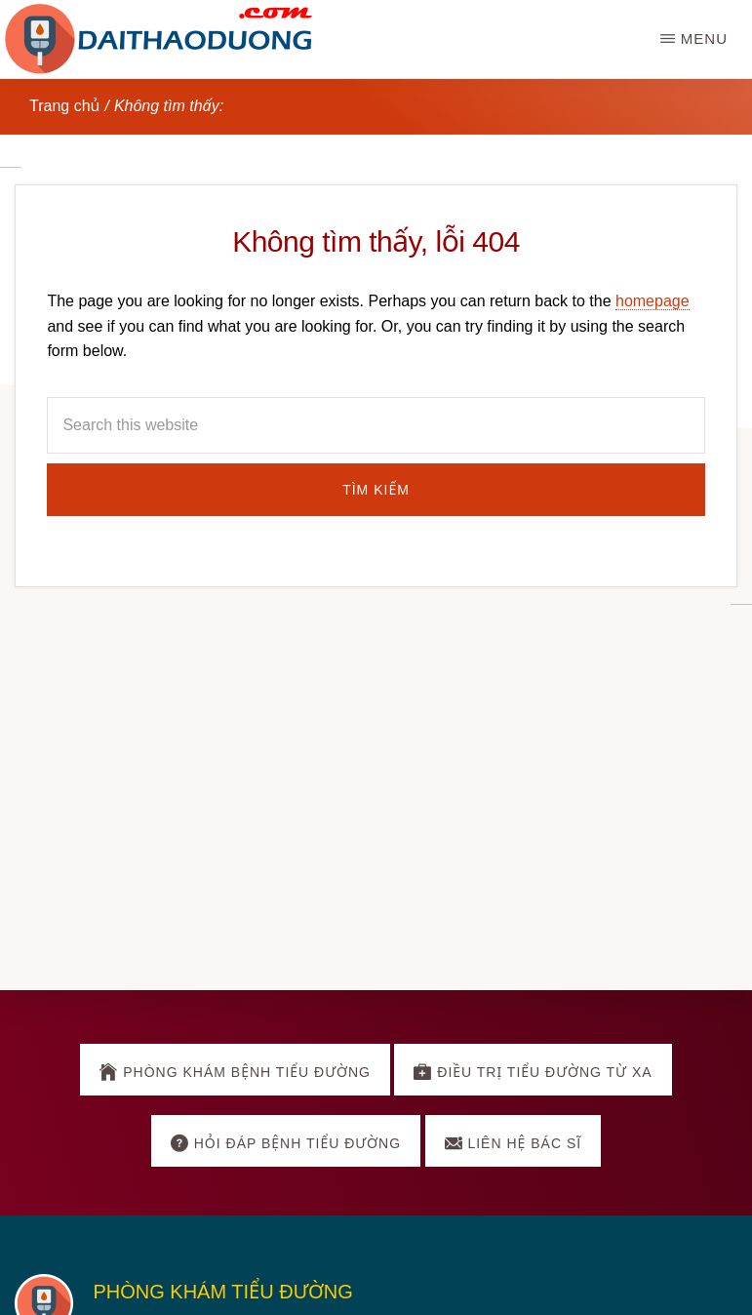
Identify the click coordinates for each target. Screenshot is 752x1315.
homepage (652, 301)
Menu (704, 38)
